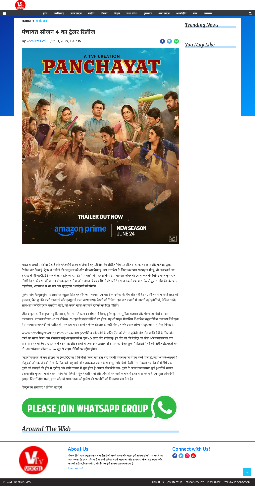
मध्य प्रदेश (131, 13)
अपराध (208, 13)
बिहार (117, 13)
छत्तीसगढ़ (59, 13)
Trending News (201, 25)
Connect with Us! (191, 449)
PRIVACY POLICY (195, 482)
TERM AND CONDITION (237, 482)
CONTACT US (174, 482)
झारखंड (148, 13)
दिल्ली (104, 13)
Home (26, 21)
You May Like (200, 45)
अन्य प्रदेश (164, 13)
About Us (78, 449)
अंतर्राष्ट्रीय (181, 13)
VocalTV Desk (37, 41)
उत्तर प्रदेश (76, 13)
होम (45, 13)
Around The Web (46, 429)
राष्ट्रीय (91, 13)
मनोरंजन (41, 21)
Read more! (75, 468)
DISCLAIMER (214, 482)
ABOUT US (158, 482)
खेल (195, 13)
